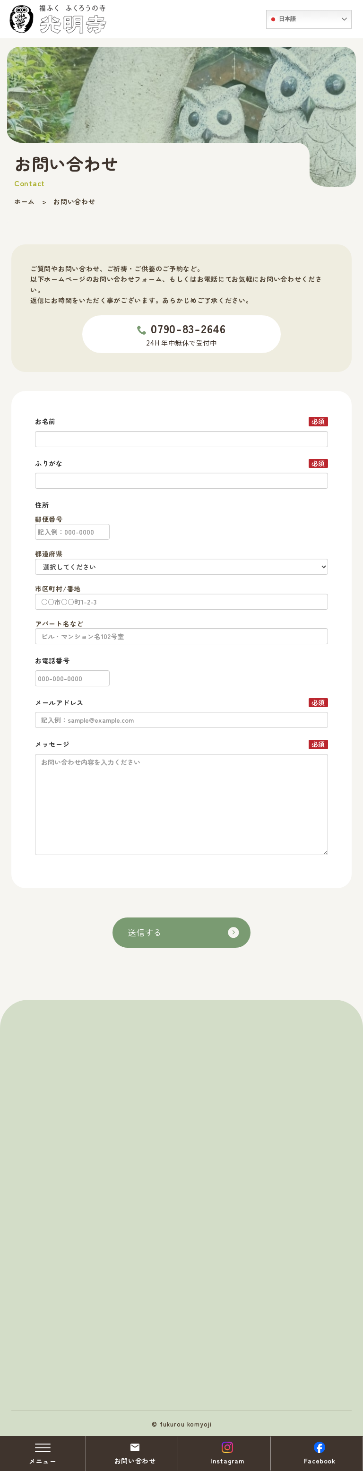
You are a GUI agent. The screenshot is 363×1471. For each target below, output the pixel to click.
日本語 (282, 19)
